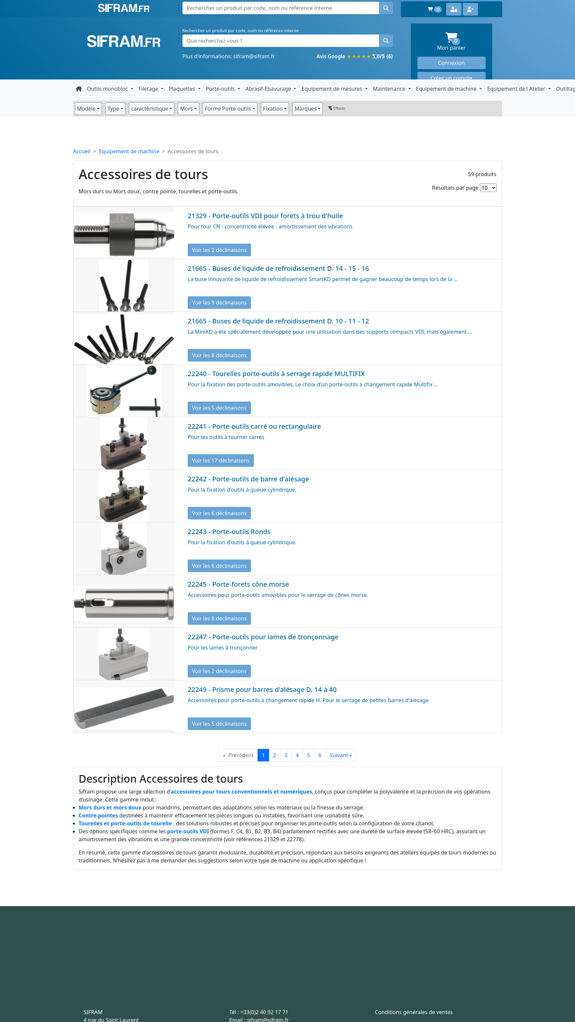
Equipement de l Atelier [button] (517, 88)
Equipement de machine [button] (447, 88)
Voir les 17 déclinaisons (221, 460)
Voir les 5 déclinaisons (219, 408)
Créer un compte (451, 78)
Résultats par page (455, 187)
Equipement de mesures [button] (332, 88)
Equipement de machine (129, 151)
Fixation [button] (273, 108)
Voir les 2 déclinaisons (219, 250)
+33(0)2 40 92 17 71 (264, 1012)
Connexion (451, 63)
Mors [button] (186, 108)
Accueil (82, 151)
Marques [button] (305, 108)
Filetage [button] (149, 88)
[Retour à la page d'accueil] (78, 88)
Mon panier (461, 41)
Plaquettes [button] (183, 88)
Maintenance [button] (390, 88)
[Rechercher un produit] (386, 40)
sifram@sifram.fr (254, 56)
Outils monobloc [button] (108, 88)
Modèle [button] (86, 108)
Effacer (336, 108)
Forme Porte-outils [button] (228, 108)
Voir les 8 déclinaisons (219, 355)
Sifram (123, 41)
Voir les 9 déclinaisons (219, 302)
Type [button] (114, 108)
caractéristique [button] (149, 108)
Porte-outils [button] (221, 88)
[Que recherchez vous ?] (280, 40)
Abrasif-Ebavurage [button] (268, 88)
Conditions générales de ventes (414, 1012)
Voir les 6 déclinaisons (219, 513)
